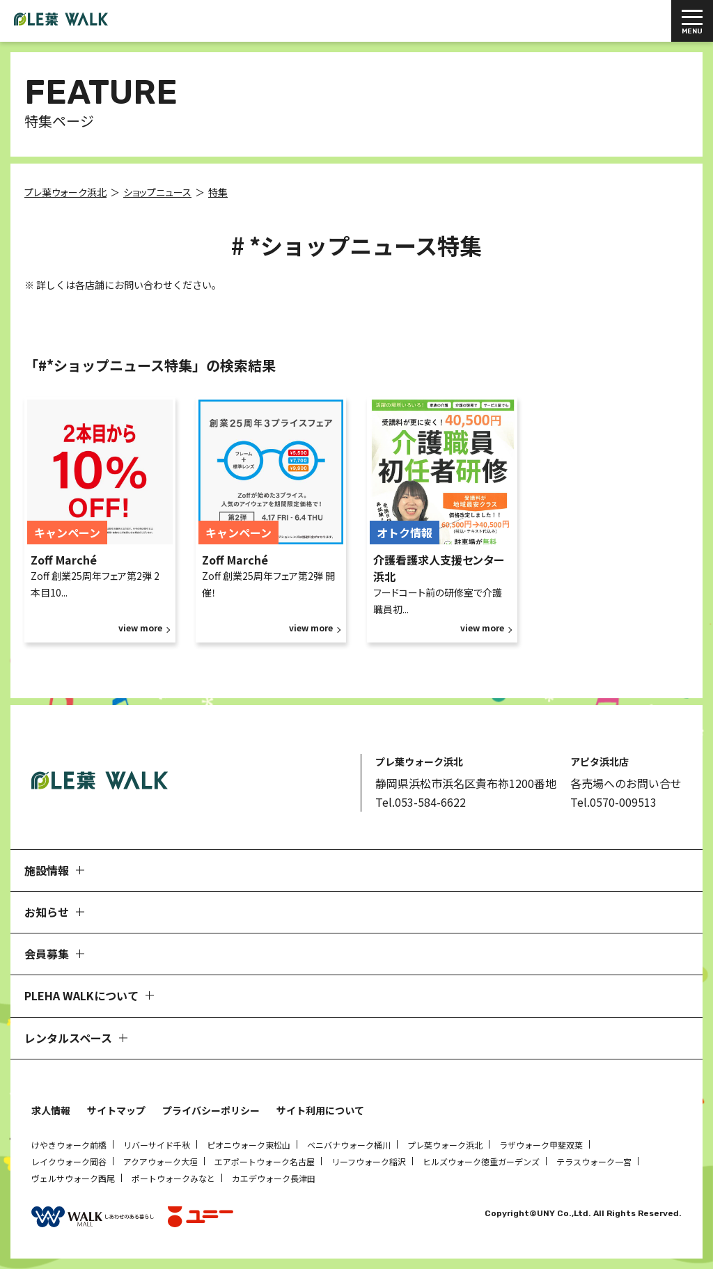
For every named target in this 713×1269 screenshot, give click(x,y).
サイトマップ (116, 1110)
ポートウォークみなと (173, 1178)
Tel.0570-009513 (613, 802)
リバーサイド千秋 (156, 1145)
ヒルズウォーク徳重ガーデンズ (481, 1161)
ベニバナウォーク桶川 (349, 1145)
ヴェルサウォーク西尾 (73, 1178)
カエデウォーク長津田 (273, 1178)
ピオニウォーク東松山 (248, 1145)
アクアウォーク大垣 (160, 1161)
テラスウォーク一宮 (594, 1161)
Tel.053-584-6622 (420, 802)
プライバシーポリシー (211, 1110)
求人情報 (50, 1110)
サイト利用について (320, 1110)
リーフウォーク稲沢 (368, 1161)
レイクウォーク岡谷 (69, 1161)
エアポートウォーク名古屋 (264, 1161)
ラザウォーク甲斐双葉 (541, 1145)
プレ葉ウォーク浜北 (445, 1145)
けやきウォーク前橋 (69, 1145)
